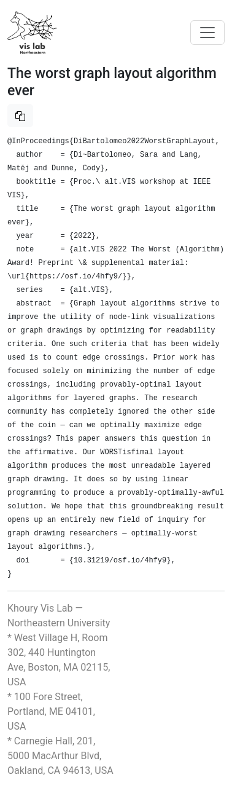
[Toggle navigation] (207, 32)
